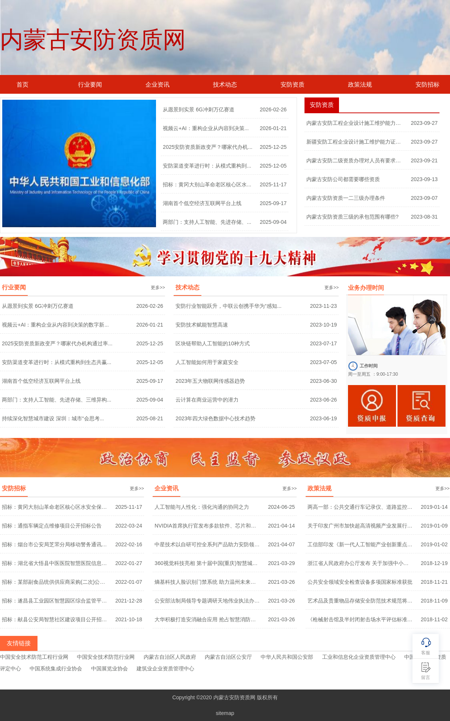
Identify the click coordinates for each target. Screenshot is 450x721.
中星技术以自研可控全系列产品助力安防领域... (207, 544)
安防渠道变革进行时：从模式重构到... (207, 166)
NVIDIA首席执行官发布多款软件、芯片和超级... (207, 526)
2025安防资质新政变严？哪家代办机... (207, 147)
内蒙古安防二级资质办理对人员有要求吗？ (355, 160)
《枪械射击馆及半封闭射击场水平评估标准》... (360, 619)
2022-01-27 (128, 563)
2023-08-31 (424, 217)
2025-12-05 (273, 166)
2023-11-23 (323, 306)
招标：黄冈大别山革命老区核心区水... (207, 184)
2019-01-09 (434, 526)
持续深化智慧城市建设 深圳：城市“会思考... (53, 418)
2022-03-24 (128, 526)
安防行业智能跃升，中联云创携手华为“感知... (228, 306)
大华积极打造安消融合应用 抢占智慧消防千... (207, 619)
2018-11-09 (434, 601)
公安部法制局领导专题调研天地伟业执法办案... (207, 601)
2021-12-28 (128, 601)
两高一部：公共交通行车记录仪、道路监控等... (360, 507)
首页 (22, 84)
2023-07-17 (323, 343)
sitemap (225, 713)
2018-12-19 (434, 563)
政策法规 (360, 84)
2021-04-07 (281, 544)
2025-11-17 (273, 184)
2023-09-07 (424, 198)
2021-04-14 (281, 526)
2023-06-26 (323, 400)
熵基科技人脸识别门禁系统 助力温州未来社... (207, 582)
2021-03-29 (281, 563)
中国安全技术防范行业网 (106, 657)
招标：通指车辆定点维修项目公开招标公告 (52, 526)
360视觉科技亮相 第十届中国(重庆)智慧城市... (207, 563)
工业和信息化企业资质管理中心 (359, 657)
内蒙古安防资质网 (93, 39)
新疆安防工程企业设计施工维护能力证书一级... (355, 142)
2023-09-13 (424, 179)
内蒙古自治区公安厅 (228, 657)
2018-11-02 (434, 619)
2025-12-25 (273, 147)
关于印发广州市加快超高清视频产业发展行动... (360, 526)
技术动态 (225, 84)
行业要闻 (90, 84)
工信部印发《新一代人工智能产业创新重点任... (360, 544)
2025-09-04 (273, 222)
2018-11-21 (434, 582)
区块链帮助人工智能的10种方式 (213, 343)
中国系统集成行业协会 (56, 669)
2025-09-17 (273, 203)
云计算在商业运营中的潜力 (207, 400)
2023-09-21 (424, 160)
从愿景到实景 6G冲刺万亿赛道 (198, 109)
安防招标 (428, 84)
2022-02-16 (128, 544)
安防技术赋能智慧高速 (202, 325)
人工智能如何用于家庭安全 (207, 362)
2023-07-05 (323, 362)
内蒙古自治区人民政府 (170, 657)
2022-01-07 (128, 582)
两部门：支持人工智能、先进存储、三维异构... (56, 400)
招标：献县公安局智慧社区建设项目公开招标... (54, 619)
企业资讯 (158, 84)
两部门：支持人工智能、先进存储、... (207, 222)
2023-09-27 (424, 123)
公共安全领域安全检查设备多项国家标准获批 (360, 582)
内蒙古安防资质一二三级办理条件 (345, 198)
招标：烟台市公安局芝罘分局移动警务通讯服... (54, 544)
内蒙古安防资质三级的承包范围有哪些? (352, 217)
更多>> (158, 287)
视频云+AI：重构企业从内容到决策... (206, 128)
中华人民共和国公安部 (287, 657)
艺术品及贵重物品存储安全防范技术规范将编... (360, 601)
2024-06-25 (281, 507)
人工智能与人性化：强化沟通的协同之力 (201, 507)
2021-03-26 (281, 582)
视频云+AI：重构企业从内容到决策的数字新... (55, 325)
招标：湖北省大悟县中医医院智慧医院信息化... (54, 563)
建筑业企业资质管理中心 (165, 669)
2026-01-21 (273, 128)
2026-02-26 (273, 109)
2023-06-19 (323, 418)
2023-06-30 (323, 381)
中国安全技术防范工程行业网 (34, 657)
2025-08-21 (149, 418)
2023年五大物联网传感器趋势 (210, 381)
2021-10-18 (128, 619)
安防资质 (292, 84)
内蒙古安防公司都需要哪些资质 (343, 179)
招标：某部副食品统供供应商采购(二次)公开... (54, 582)
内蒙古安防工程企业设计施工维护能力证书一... (355, 123)
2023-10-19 (323, 325)
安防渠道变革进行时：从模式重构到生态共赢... (56, 362)
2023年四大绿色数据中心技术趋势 (215, 418)
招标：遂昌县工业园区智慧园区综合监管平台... (54, 601)
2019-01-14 (434, 507)
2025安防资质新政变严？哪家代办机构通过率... (57, 343)
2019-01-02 (434, 544)
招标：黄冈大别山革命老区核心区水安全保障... (54, 507)
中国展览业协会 (109, 669)
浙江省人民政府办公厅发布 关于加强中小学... (360, 563)
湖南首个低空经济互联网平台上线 (202, 203)
